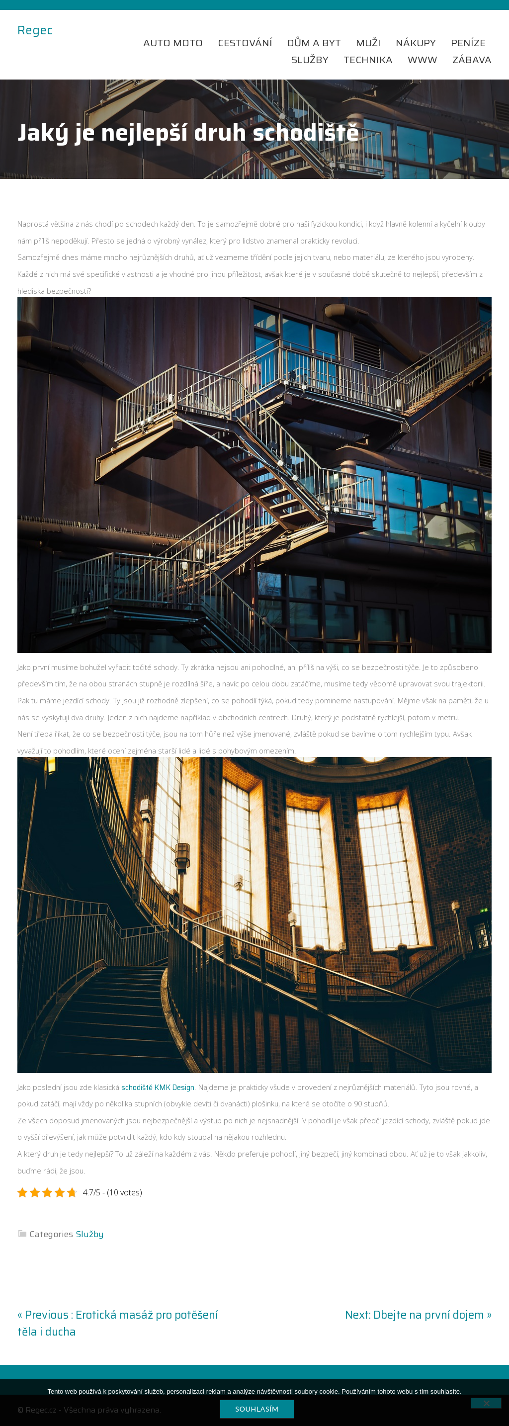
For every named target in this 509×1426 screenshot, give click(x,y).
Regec (34, 30)
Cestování (245, 43)
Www (422, 60)
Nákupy (416, 43)
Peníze (468, 43)
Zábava (472, 60)
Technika (368, 60)
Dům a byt (314, 43)
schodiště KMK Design (157, 1087)
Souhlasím (256, 1409)
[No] (486, 1403)
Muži (368, 43)
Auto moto (173, 43)
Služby (310, 60)
